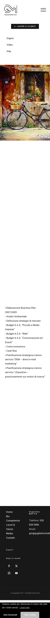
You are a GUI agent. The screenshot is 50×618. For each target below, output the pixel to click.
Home (9, 512)
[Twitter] (16, 566)
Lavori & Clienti (10, 527)
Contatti (10, 538)
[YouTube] (16, 573)
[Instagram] (9, 573)
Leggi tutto (25, 607)
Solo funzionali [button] (10, 615)
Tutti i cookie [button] (30, 615)
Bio (8, 516)
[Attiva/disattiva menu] (43, 9)
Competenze (13, 520)
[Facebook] (9, 566)
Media (9, 533)
